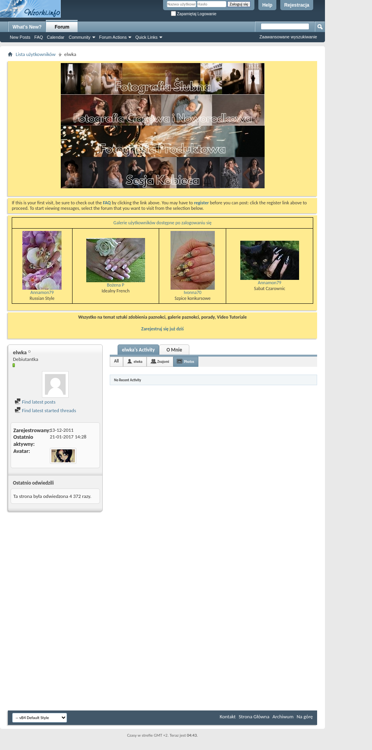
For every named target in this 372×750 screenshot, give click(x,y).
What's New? (27, 27)
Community (80, 37)
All (116, 361)
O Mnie (174, 350)
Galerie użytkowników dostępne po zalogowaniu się (162, 222)
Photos (189, 361)
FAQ (38, 37)
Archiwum (283, 716)
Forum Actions (113, 37)
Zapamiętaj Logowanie (193, 14)
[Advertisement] (348, 117)
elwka (138, 361)
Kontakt (228, 716)
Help (267, 5)
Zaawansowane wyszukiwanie (288, 36)
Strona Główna (254, 716)
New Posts (20, 37)
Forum (62, 27)
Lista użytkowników (36, 54)
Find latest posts (35, 402)
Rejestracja (296, 5)
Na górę (305, 716)
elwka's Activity (138, 350)
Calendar (56, 37)
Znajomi (163, 361)
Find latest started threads (45, 410)
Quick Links (146, 37)
